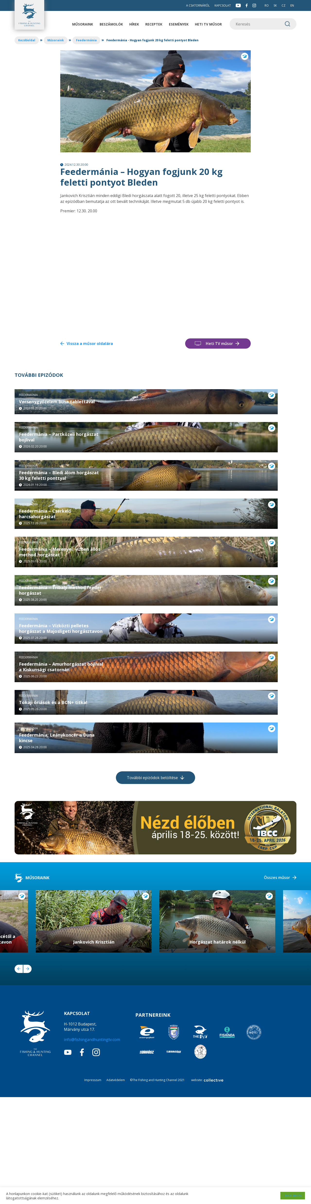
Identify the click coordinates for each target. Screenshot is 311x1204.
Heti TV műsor (208, 24)
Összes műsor (277, 984)
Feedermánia (86, 40)
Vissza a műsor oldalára (90, 343)
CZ (283, 5)
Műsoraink (82, 24)
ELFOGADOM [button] (292, 1195)
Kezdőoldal (26, 40)
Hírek (134, 24)
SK (275, 5)
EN (292, 5)
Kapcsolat (223, 5)
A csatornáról (198, 5)
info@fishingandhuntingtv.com (92, 1146)
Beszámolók (111, 24)
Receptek (153, 24)
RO (267, 5)
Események (179, 24)
